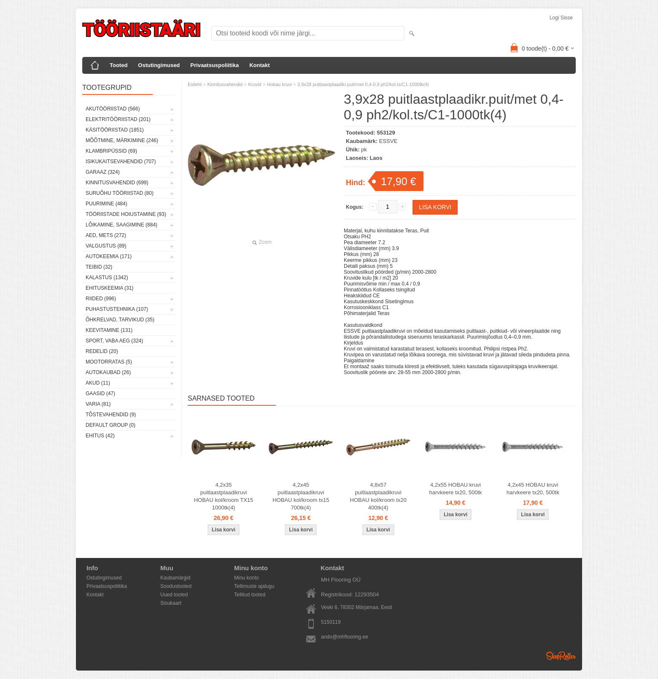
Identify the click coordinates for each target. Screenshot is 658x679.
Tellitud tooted (249, 595)
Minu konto (246, 578)
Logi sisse (561, 18)
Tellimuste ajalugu (254, 586)
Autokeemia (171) (109, 256)
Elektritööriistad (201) (118, 119)
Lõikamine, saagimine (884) (121, 225)
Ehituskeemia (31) (109, 288)
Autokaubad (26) (108, 372)
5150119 (331, 622)
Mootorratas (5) (109, 362)
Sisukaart (170, 603)
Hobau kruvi (279, 84)
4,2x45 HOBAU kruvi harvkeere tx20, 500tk (533, 489)
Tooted (118, 65)
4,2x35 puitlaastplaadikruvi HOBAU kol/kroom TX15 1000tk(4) (223, 496)
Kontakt (259, 65)
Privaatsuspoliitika (214, 65)
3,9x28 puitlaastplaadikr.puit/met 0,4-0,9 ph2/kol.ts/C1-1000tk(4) (363, 84)
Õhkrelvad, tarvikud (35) (120, 320)
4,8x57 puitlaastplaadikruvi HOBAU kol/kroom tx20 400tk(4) (378, 496)
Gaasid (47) (100, 393)
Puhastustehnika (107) (117, 309)
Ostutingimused (159, 65)
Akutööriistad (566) (113, 109)
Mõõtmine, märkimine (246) (122, 140)
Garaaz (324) (103, 172)
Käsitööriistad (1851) (115, 130)
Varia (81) (98, 404)
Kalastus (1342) (107, 277)
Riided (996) (101, 299)
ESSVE (388, 141)
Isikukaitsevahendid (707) (121, 161)
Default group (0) (110, 425)
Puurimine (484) (106, 204)
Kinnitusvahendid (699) (117, 183)
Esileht (195, 84)
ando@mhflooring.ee (344, 637)
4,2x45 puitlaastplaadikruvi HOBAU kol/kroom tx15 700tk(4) (300, 496)
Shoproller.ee (561, 656)
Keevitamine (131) (109, 330)
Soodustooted (175, 586)
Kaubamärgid (175, 578)
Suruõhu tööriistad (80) (120, 193)
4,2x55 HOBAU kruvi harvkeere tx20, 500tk (455, 489)
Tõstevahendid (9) (111, 415)
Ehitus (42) (100, 436)
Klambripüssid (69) (111, 151)
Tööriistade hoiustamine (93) (126, 214)
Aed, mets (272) (106, 235)
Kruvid (255, 84)
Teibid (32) (99, 267)
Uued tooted (174, 595)
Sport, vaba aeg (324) (114, 341)
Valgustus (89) (106, 246)
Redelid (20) (102, 351)
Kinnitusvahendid (225, 84)
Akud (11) (98, 383)
